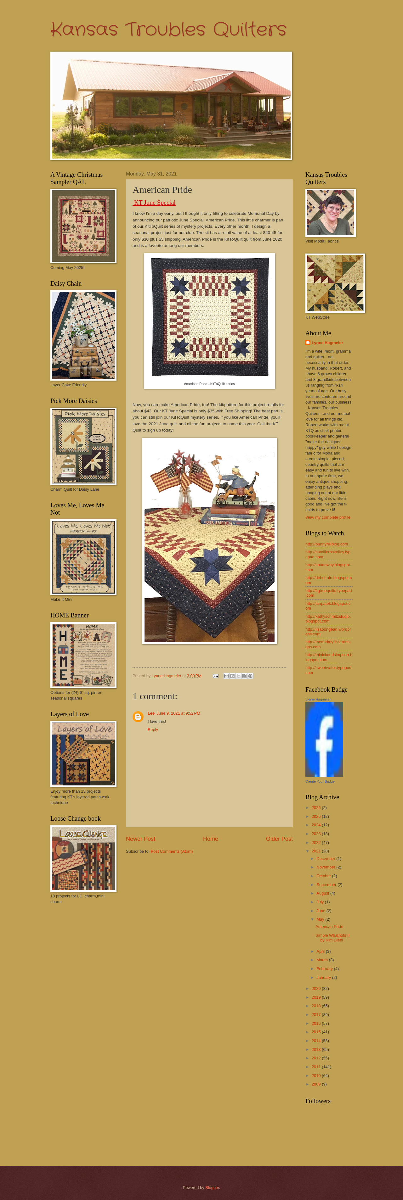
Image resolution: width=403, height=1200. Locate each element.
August (323, 893)
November (326, 867)
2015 (317, 1032)
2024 (317, 825)
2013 (317, 1049)
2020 (317, 988)
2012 (317, 1058)
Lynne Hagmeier (327, 342)
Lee (151, 713)
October (324, 875)
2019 (317, 997)
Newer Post (140, 839)
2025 (317, 816)
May (320, 919)
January (324, 977)
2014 (317, 1040)
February (325, 968)
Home (210, 839)
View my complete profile (327, 517)
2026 (317, 807)
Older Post (279, 839)
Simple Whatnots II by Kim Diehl (332, 937)
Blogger (212, 1187)
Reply (153, 729)
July (320, 902)
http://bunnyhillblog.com (326, 544)
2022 (317, 842)
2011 (317, 1066)
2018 (317, 1005)
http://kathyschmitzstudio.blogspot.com (328, 618)
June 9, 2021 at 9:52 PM (178, 713)
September (327, 884)
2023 (317, 833)
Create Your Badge (320, 781)
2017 (317, 1014)
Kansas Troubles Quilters (168, 29)
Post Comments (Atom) (172, 851)
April (321, 951)
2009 (317, 1084)
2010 (317, 1075)
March (322, 959)
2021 (317, 851)
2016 (317, 1023)
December (326, 858)
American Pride (329, 926)
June (321, 910)
